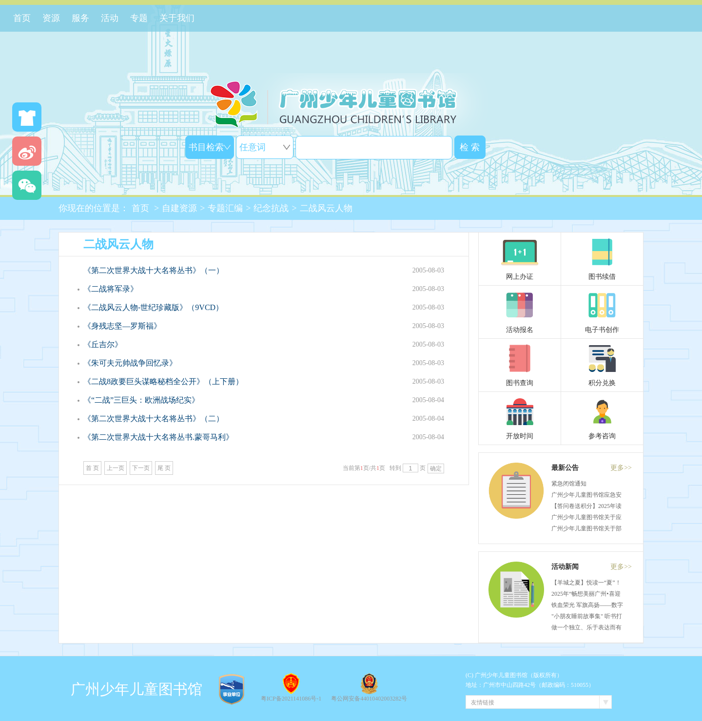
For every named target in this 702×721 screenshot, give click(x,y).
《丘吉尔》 (102, 344)
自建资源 (179, 208)
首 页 (92, 468)
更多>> (621, 467)
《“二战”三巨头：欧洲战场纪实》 (141, 400)
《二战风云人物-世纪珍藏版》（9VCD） (153, 307)
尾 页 (164, 468)
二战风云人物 (326, 208)
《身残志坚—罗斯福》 (122, 326)
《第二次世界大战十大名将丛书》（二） (153, 418)
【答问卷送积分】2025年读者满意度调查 (604, 506)
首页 (140, 208)
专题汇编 (225, 208)
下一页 (141, 468)
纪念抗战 (271, 208)
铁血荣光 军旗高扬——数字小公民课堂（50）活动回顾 (622, 605)
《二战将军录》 (110, 289)
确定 (436, 468)
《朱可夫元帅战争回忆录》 (130, 363)
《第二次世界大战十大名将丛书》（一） (153, 270)
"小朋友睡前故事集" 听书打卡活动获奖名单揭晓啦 (616, 616)
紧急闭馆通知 (568, 483)
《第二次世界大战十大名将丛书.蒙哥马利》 (158, 437)
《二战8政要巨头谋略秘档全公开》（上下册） (163, 381)
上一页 (115, 468)
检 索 (470, 147)
